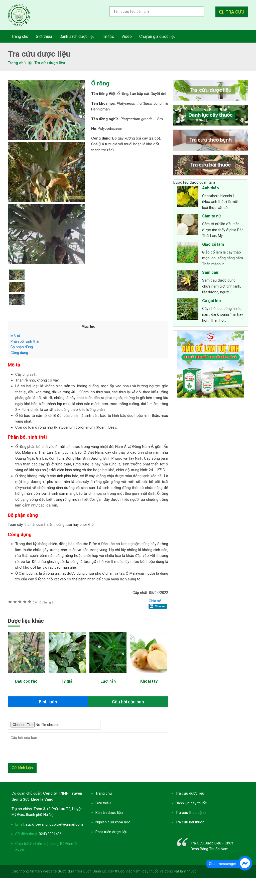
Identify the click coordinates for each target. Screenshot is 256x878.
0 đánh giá (43, 602)
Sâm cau (210, 272)
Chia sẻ (155, 601)
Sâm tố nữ (211, 216)
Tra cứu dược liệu (23, 15)
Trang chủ (103, 793)
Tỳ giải (67, 681)
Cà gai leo (211, 300)
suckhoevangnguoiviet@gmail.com (54, 824)
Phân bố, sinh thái (25, 341)
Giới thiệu (103, 803)
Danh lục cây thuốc (191, 803)
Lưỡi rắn (108, 681)
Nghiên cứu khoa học (112, 822)
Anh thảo (210, 188)
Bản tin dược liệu (109, 812)
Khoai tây (149, 681)
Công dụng (19, 353)
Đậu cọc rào (26, 681)
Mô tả (15, 336)
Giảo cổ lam (213, 244)
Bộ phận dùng (22, 347)
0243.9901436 (50, 834)
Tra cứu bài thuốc (190, 822)
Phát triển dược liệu (111, 832)
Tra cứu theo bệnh (191, 812)
